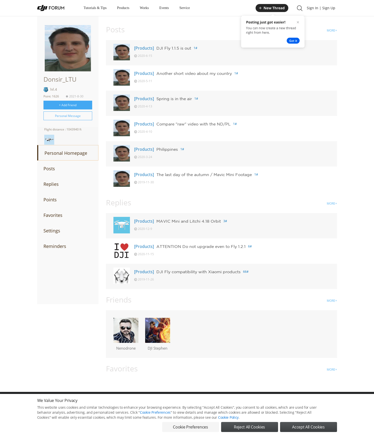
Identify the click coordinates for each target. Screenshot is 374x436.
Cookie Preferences (155, 412)
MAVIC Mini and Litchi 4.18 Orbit (188, 221)
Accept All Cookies (308, 427)
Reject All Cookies (249, 427)
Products (123, 8)
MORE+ (332, 30)
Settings (51, 231)
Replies (51, 184)
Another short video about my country (194, 73)
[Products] (144, 48)
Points (50, 200)
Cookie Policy (228, 417)
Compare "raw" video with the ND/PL (193, 124)
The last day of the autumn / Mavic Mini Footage (204, 174)
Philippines (167, 149)
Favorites (52, 215)
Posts (49, 169)
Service (184, 8)
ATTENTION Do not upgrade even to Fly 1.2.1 (201, 246)
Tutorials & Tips (95, 8)
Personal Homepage (65, 153)
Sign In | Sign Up (321, 8)
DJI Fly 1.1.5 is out (173, 48)
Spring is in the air (174, 98)
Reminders (54, 246)
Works (144, 8)
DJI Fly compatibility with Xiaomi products (198, 271)
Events (164, 8)
